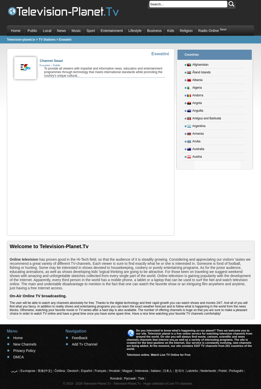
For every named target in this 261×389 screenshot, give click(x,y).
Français (100, 371)
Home (15, 31)
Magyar (127, 371)
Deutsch (73, 371)
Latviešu (192, 371)
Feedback (79, 338)
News (61, 31)
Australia (195, 148)
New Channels (24, 344)
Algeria (194, 87)
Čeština (60, 371)
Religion (186, 31)
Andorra (195, 94)
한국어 (179, 371)
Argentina (196, 125)
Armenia (195, 133)
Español (86, 371)
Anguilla (195, 110)
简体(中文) (45, 371)
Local (47, 31)
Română (116, 378)
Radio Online (212, 30)
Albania (195, 79)
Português (236, 371)
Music (76, 31)
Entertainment (112, 31)
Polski (223, 371)
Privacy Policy (24, 351)
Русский (130, 378)
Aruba (194, 141)
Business (154, 31)
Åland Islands (199, 71)
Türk (141, 378)
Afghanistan (197, 64)
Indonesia (141, 371)
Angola (194, 102)
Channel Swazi (51, 61)
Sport (90, 31)
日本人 (167, 371)
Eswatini (45, 65)
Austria (194, 156)
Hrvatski (114, 371)
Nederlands (208, 371)
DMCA (18, 357)
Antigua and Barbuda (204, 118)
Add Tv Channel (84, 344)
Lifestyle (134, 31)
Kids (170, 31)
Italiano (156, 371)
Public (32, 31)
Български (27, 371)
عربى (14, 371)
